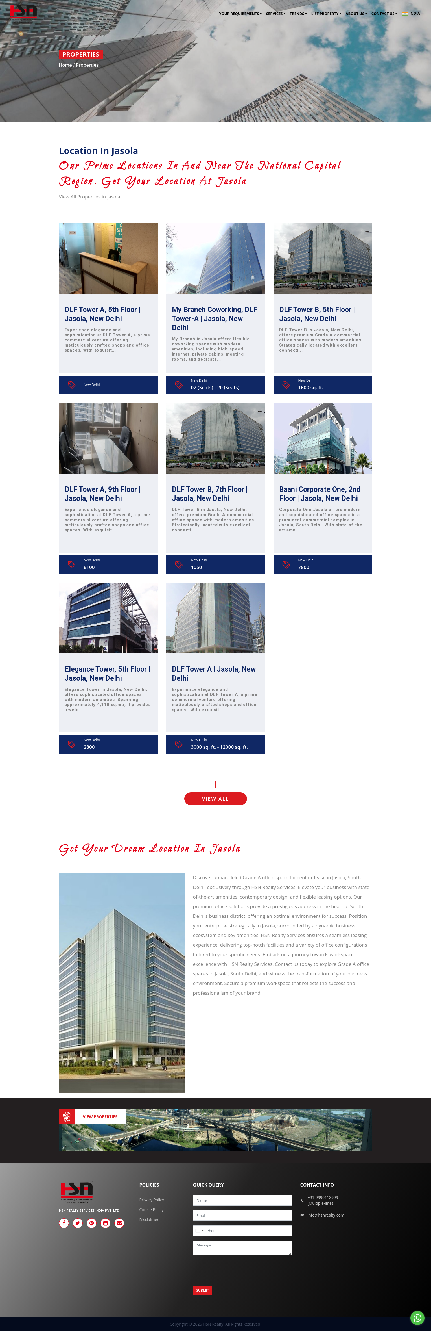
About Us (355, 13)
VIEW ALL (215, 798)
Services (274, 13)
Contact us (383, 13)
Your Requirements (239, 13)
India (411, 13)
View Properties (100, 1116)
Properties (87, 65)
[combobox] (199, 1231)
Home (66, 65)
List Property (324, 13)
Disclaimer (149, 1219)
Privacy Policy (151, 1199)
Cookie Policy (151, 1209)
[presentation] (236, 1271)
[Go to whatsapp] (417, 1318)
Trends (297, 13)
